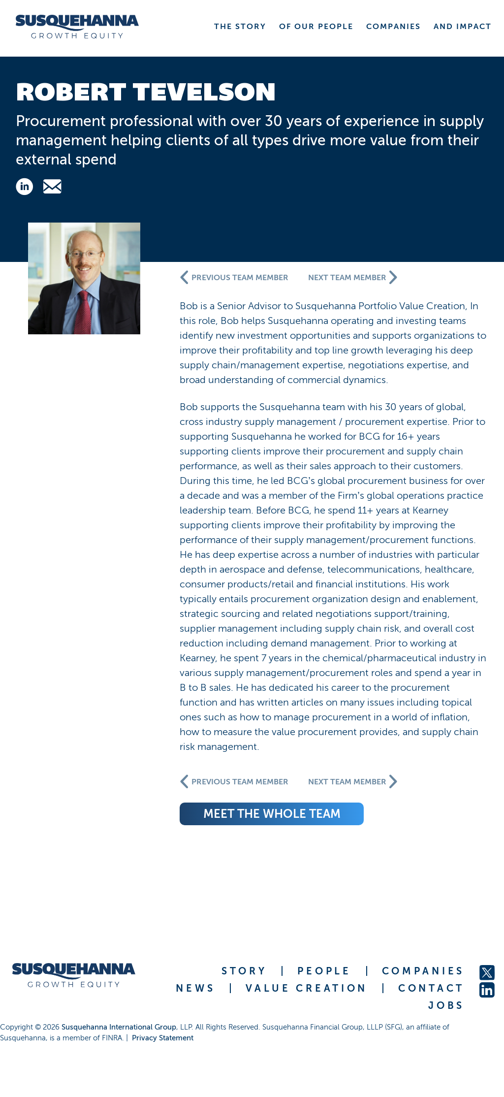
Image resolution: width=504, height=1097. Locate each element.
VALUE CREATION (307, 988)
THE (240, 26)
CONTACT (431, 988)
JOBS (446, 1005)
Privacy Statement (162, 1037)
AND (463, 26)
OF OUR (316, 26)
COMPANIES (423, 971)
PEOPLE (324, 971)
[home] (77, 26)
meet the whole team (272, 814)
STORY (244, 971)
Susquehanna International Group (119, 1027)
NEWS (195, 988)
